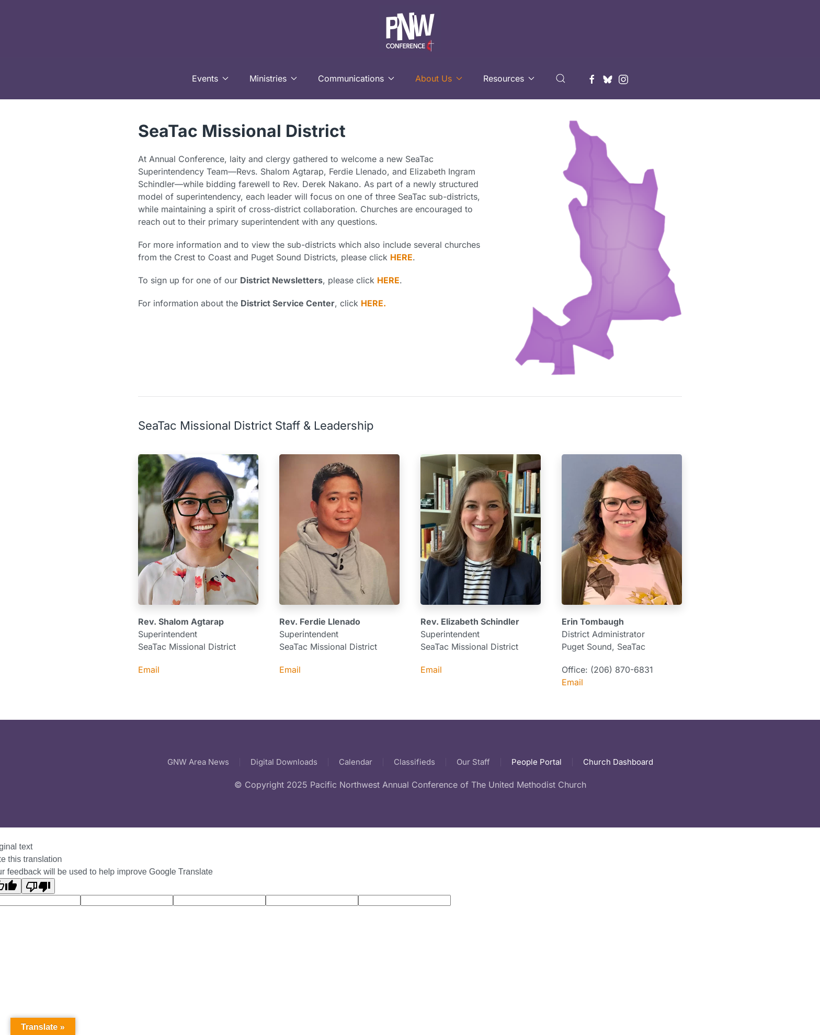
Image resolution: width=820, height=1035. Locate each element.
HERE (401, 257)
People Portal (536, 762)
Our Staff (473, 762)
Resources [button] (508, 78)
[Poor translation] (38, 886)
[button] (560, 78)
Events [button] (210, 78)
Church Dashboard (618, 762)
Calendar (355, 762)
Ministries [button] (273, 78)
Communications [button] (356, 78)
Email (149, 669)
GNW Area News (198, 762)
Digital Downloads (283, 762)
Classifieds (414, 762)
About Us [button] (438, 78)
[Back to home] (410, 28)
